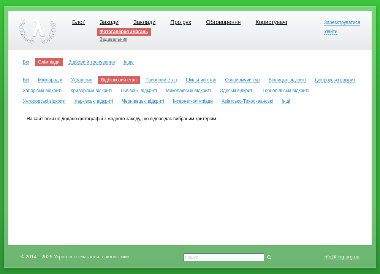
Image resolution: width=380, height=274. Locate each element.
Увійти (330, 31)
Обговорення (223, 22)
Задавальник (113, 39)
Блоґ (78, 22)
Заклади (144, 22)
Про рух (180, 22)
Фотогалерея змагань (124, 31)
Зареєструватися (342, 22)
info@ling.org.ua (341, 257)
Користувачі (271, 22)
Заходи (109, 22)
